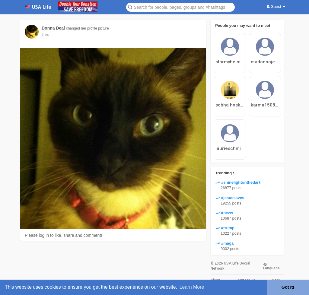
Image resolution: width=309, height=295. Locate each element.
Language (271, 266)
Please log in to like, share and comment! (63, 235)
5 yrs (45, 34)
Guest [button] (276, 6)
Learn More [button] (192, 287)
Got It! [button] (288, 287)
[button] (180, 7)
